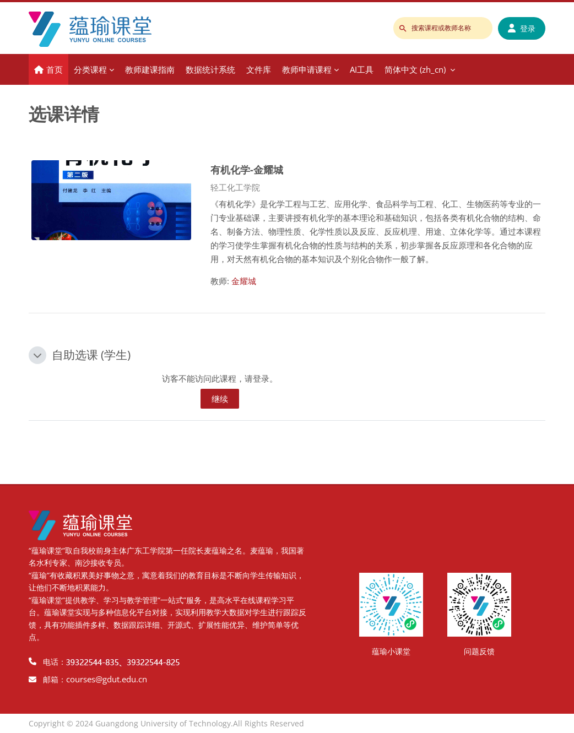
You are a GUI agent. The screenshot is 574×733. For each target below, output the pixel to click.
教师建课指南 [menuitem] (150, 69)
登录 (521, 28)
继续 (220, 398)
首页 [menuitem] (54, 69)
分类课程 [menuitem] (90, 69)
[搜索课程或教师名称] (442, 28)
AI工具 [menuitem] (361, 69)
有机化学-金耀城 (246, 169)
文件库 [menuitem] (258, 69)
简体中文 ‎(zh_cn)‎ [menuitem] (415, 69)
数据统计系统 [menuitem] (210, 69)
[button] (37, 355)
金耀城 (243, 280)
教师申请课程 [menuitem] (307, 69)
